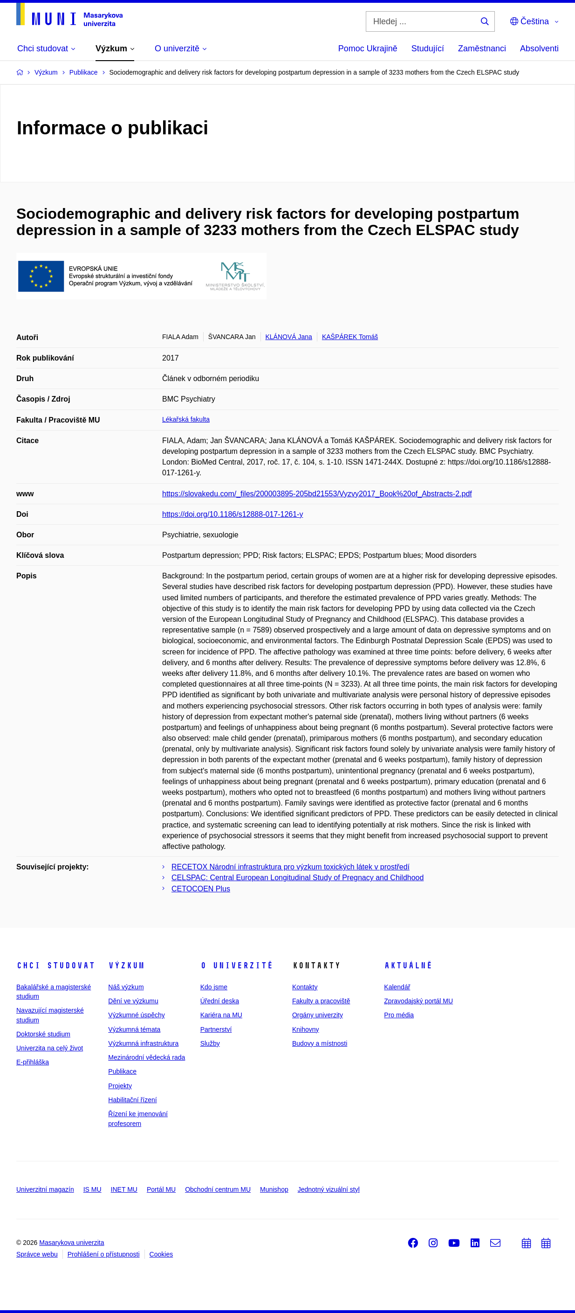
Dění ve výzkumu (133, 1001)
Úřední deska (219, 1001)
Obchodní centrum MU (218, 1189)
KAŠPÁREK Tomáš (350, 336)
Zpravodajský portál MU (418, 1001)
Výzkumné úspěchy (136, 1015)
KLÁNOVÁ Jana (289, 336)
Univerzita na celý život (49, 1048)
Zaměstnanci (482, 48)
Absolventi (539, 48)
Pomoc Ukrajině (367, 48)
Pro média (399, 1015)
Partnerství (216, 1029)
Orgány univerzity (317, 1015)
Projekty (120, 1086)
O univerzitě (236, 965)
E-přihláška (32, 1062)
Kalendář (397, 987)
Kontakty (304, 987)
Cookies (161, 1254)
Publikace (122, 1071)
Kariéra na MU (221, 1015)
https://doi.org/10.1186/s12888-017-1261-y (232, 514)
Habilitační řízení (132, 1100)
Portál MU (161, 1189)
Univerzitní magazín (45, 1189)
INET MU (124, 1189)
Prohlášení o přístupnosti (104, 1254)
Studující (427, 48)
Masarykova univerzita (71, 1242)
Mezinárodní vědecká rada (146, 1057)
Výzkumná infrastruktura (143, 1043)
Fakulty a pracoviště (321, 1001)
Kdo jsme (213, 987)
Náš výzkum (126, 987)
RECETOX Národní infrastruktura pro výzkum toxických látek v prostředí (290, 867)
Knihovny (305, 1029)
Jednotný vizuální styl (329, 1189)
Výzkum (126, 965)
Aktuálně (408, 965)
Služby (210, 1043)
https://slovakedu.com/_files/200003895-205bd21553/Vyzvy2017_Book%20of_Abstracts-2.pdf (317, 494)
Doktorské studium (43, 1034)
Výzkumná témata (134, 1029)
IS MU (92, 1189)
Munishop (274, 1189)
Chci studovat (55, 965)
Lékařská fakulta (186, 419)
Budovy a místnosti (319, 1043)
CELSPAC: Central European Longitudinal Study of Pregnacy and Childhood (297, 878)
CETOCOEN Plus (200, 889)
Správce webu (37, 1254)
